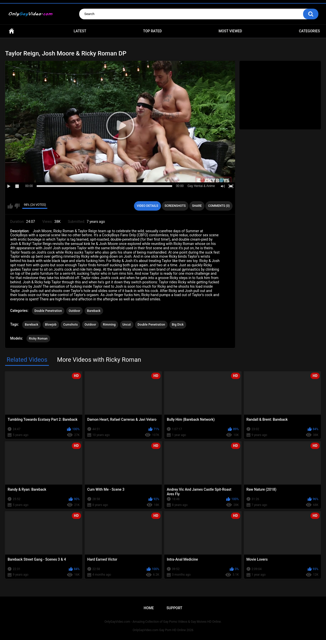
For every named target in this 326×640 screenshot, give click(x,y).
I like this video (10, 206)
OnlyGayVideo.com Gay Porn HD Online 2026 (163, 630)
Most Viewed (230, 31)
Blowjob (51, 324)
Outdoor (74, 311)
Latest (80, 31)
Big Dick (178, 324)
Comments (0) (219, 206)
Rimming (109, 324)
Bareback (94, 311)
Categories (309, 31)
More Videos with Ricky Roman (99, 359)
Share (197, 206)
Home (11, 31)
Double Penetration (48, 311)
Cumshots (70, 324)
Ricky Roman (38, 338)
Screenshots (175, 206)
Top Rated (152, 31)
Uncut (127, 324)
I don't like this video (17, 206)
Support (174, 608)
